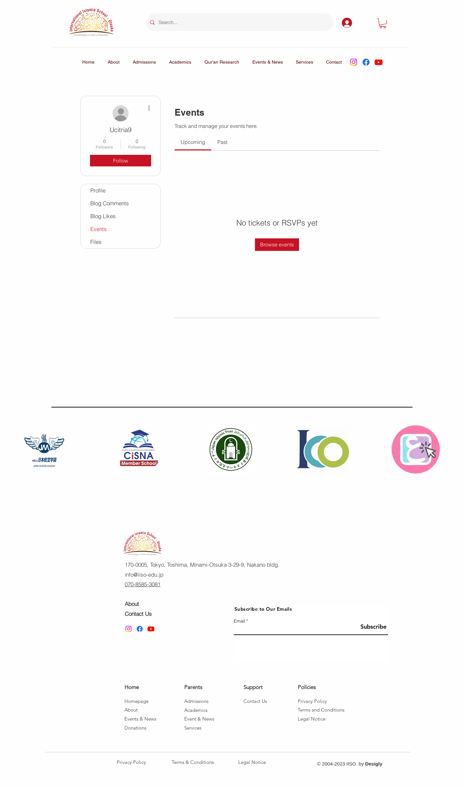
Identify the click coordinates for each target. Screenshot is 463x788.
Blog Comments (109, 203)
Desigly (373, 763)
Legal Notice (252, 762)
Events (98, 229)
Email (239, 621)
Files (96, 241)
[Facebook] (366, 62)
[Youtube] (378, 62)
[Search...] (239, 22)
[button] (383, 23)
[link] (193, 142)
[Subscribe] (372, 626)
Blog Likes (103, 216)
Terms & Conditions (193, 762)
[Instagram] (353, 62)
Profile (97, 190)
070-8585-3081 (142, 584)
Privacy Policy (131, 762)
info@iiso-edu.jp (144, 574)
